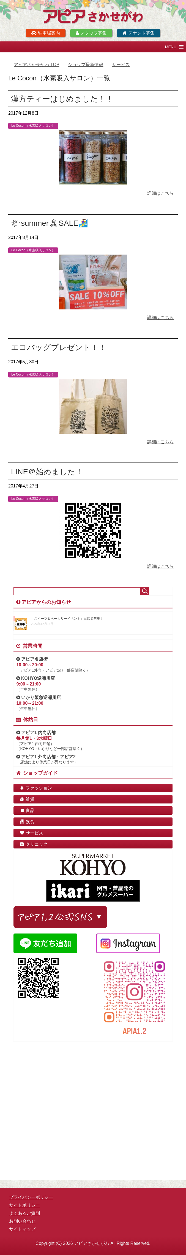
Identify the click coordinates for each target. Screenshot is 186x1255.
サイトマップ (22, 1229)
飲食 (26, 821)
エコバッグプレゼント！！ (58, 347)
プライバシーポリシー (31, 1197)
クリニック (33, 844)
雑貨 (26, 799)
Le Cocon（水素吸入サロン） (33, 126)
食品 (26, 810)
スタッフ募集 (91, 33)
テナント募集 (138, 33)
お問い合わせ (22, 1221)
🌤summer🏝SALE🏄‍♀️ (49, 223)
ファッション (35, 788)
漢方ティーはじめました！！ (62, 99)
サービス (31, 833)
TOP (36, 64)
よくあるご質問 (24, 1213)
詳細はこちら (160, 193)
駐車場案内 (45, 33)
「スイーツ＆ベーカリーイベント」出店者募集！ (67, 619)
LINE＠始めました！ (47, 471)
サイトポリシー (24, 1205)
